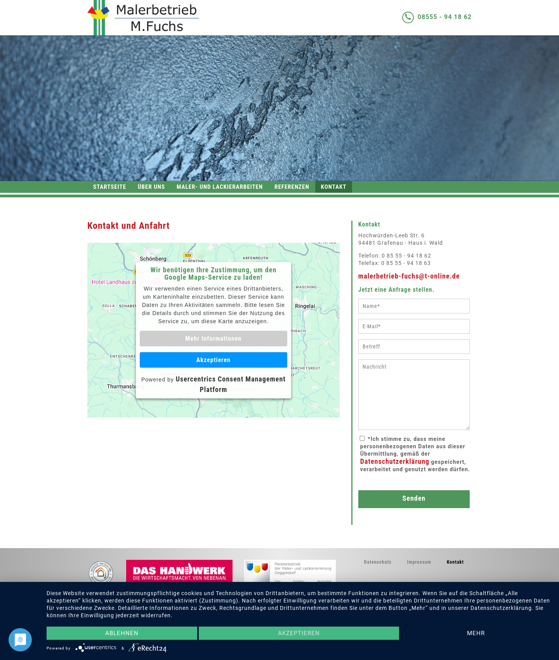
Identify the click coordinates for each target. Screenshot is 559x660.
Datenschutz (378, 562)
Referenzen (291, 186)
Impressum (419, 562)
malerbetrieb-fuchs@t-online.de (409, 276)
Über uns (151, 186)
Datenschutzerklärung (394, 461)
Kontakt (334, 186)
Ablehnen (122, 633)
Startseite (109, 186)
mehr (476, 633)
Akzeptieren (213, 360)
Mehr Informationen (213, 338)
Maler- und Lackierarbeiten (220, 186)
